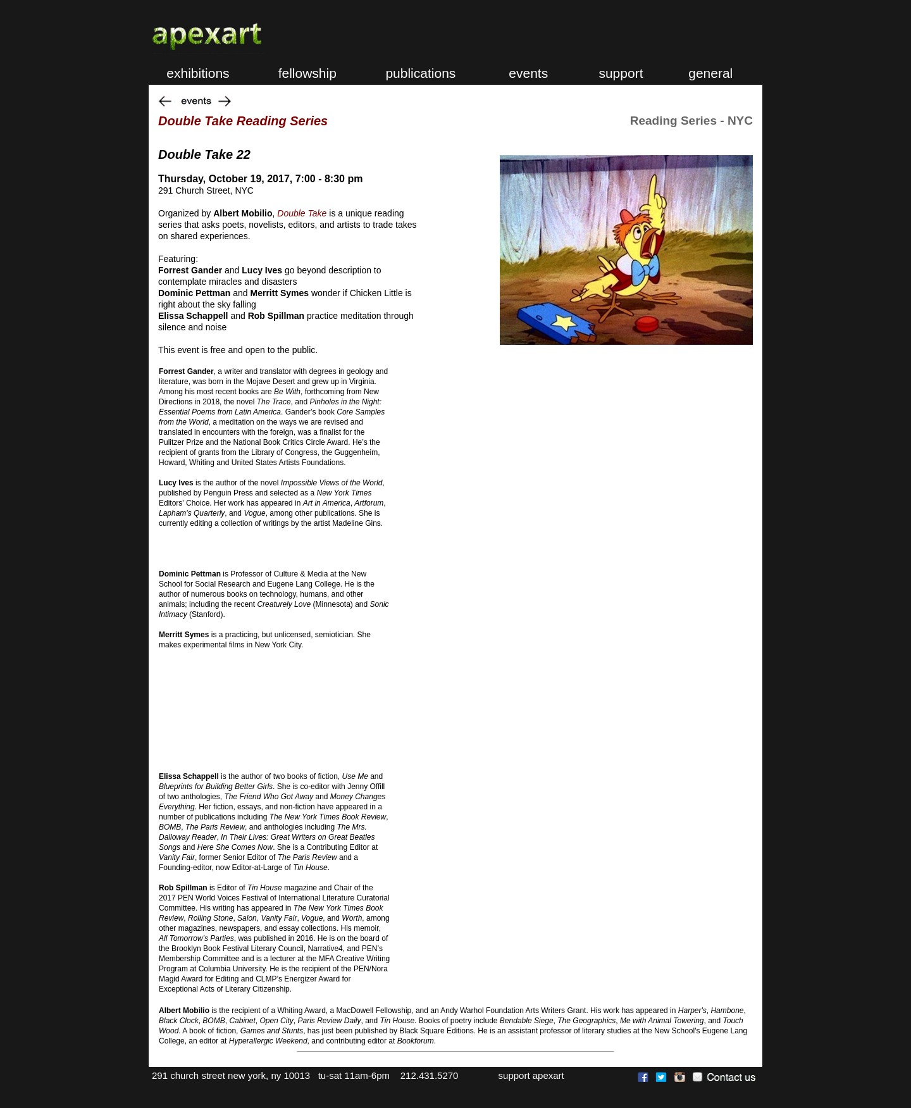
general (709, 73)
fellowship (302, 73)
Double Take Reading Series (243, 121)
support (619, 73)
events (528, 73)
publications (419, 73)
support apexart (527, 1075)
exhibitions (191, 73)
